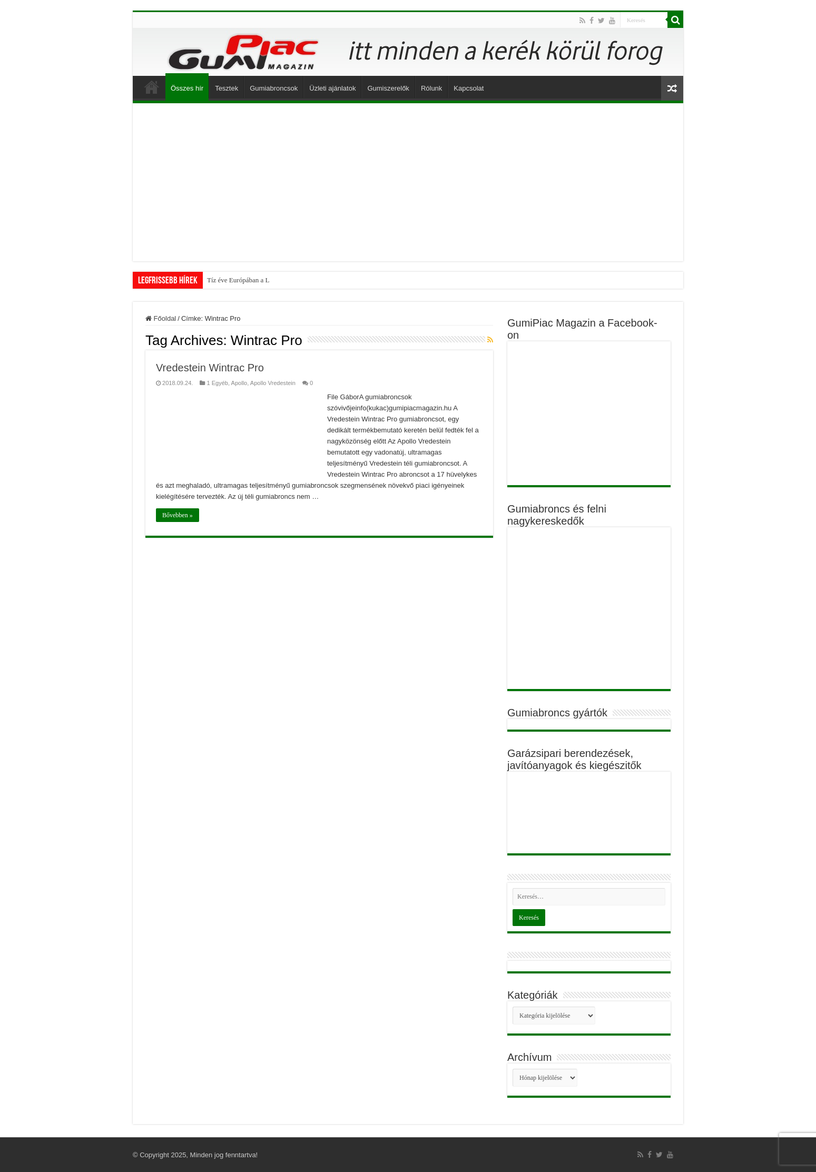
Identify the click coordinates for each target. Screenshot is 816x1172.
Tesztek (226, 88)
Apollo (239, 383)
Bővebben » (177, 515)
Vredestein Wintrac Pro (210, 367)
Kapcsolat (469, 88)
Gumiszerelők (388, 88)
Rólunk (431, 88)
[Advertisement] (408, 182)
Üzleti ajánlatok (332, 88)
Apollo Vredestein (273, 383)
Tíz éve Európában (233, 280)
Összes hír (187, 88)
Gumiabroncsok (274, 88)
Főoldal (151, 87)
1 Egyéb (217, 383)
